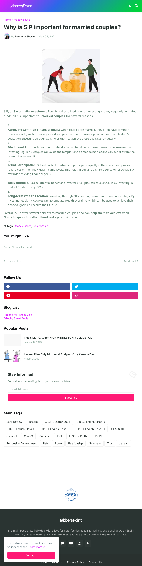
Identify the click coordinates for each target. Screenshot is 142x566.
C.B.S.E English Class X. (55, 428)
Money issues (22, 19)
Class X (28, 436)
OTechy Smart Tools (16, 318)
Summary (95, 443)
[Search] (137, 6)
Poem (58, 443)
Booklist (33, 421)
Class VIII (12, 436)
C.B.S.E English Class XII (90, 428)
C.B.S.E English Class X (20, 428)
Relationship (40, 226)
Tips (109, 443)
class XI (123, 443)
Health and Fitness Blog (18, 314)
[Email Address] (71, 389)
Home (7, 19)
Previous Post (14, 261)
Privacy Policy (75, 562)
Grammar (44, 436)
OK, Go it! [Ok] (31, 555)
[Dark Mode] (130, 6)
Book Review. (14, 421)
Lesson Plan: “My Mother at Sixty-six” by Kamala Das (59, 354)
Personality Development (21, 443)
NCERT (98, 436)
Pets (45, 443)
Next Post (130, 261)
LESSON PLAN (78, 436)
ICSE (60, 436)
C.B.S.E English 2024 (57, 421)
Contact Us (95, 562)
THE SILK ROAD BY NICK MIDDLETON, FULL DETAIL (58, 337)
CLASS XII (117, 428)
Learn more (35, 546)
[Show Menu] (5, 6)
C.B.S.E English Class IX (91, 421)
